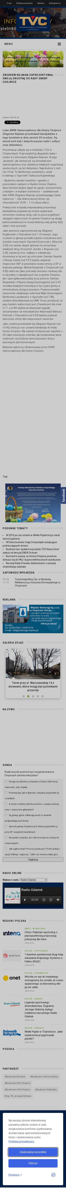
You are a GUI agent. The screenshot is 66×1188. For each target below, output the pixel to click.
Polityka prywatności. (21, 1141)
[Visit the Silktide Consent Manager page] (53, 1175)
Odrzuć (33, 1163)
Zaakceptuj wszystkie (33, 1152)
